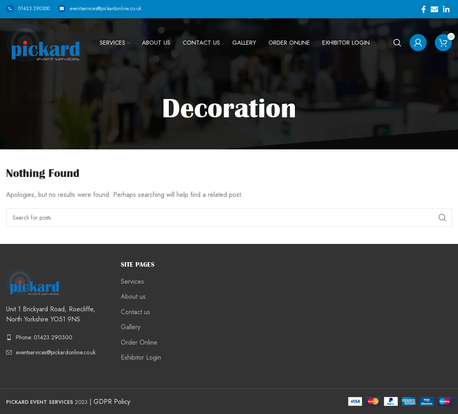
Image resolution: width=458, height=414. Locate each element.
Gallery (130, 327)
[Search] (397, 42)
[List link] (57, 337)
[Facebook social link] (423, 9)
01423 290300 (28, 8)
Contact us (135, 312)
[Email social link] (434, 9)
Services (132, 281)
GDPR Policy (112, 401)
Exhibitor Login (141, 357)
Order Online (139, 342)
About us (133, 296)
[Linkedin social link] (446, 9)
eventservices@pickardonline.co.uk (99, 8)
